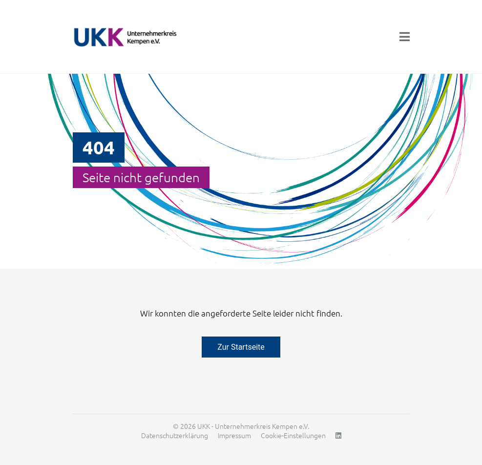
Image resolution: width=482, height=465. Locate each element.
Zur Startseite (240, 347)
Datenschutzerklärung (174, 435)
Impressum (234, 435)
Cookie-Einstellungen (293, 435)
